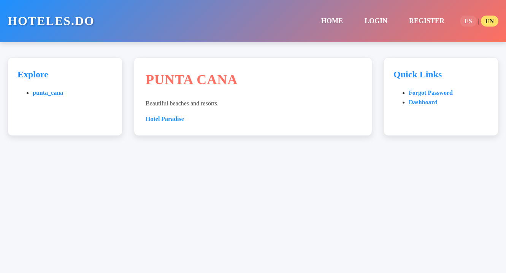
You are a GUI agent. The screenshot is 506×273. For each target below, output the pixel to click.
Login (376, 21)
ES (468, 21)
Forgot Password (431, 92)
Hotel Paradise (165, 119)
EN (489, 21)
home (332, 21)
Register (426, 21)
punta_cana (48, 92)
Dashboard (423, 102)
